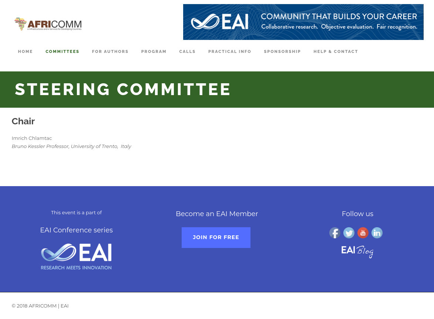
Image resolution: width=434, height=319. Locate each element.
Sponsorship (282, 51)
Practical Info (230, 51)
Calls (187, 51)
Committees (63, 51)
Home (25, 51)
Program (154, 51)
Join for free (216, 237)
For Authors (110, 51)
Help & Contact (336, 51)
